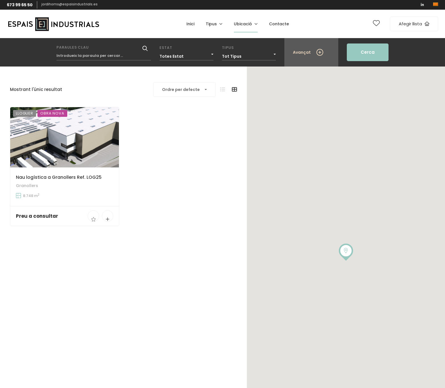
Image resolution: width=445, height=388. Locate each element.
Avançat (302, 52)
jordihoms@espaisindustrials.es (69, 4)
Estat (165, 47)
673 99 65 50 (20, 5)
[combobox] (186, 55)
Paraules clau (72, 47)
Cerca (368, 52)
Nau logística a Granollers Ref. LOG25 (59, 177)
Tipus (228, 47)
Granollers (27, 186)
